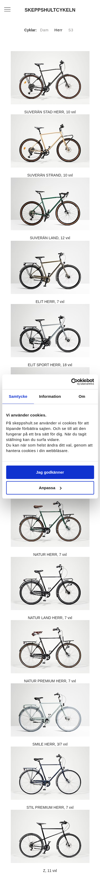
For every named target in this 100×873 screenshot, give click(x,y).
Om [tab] (82, 396)
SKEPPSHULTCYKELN (50, 10)
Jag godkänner (50, 472)
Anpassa (50, 487)
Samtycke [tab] (18, 396)
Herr (58, 30)
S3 (70, 30)
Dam (44, 30)
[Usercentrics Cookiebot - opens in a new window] (71, 381)
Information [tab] (50, 396)
